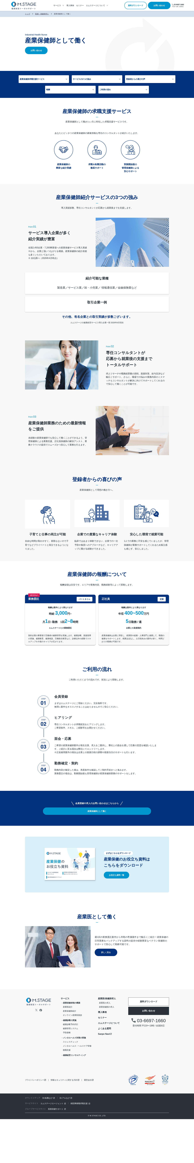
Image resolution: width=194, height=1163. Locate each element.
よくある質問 (104, 1072)
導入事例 (70, 5)
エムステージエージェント (51, 1147)
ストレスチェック (70, 1085)
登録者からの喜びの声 (108, 79)
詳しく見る (106, 996)
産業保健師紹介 (69, 1055)
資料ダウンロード (135, 5)
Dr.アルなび (65, 1142)
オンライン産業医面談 (72, 1059)
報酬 (136, 79)
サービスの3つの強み (73, 79)
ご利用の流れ (87, 91)
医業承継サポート (55, 1153)
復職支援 (67, 1094)
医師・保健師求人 (42, 14)
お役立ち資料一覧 (116, 919)
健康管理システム (70, 1072)
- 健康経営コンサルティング (74, 1099)
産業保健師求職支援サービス (41, 79)
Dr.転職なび (47, 1142)
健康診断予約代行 (70, 1068)
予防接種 (67, 1076)
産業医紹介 (67, 1051)
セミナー (80, 5)
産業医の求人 (104, 1046)
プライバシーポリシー (34, 1124)
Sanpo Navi (104, 1078)
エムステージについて (109, 1067)
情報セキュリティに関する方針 (64, 1124)
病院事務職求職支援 (79, 1147)
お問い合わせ (159, 5)
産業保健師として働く (97, 855)
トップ (27, 14)
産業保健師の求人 (106, 1051)
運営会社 (88, 1124)
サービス (65, 1042)
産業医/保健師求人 (107, 1042)
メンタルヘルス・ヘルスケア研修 (77, 1090)
